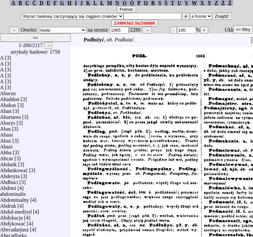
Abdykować (12, 222)
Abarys (7, 121)
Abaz (5, 139)
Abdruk (8, 204)
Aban (6, 109)
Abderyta (10, 174)
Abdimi (8, 186)
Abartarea (10, 115)
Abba (6, 151)
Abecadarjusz (14, 228)
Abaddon (9, 97)
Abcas (6, 157)
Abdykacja (11, 216)
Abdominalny (14, 198)
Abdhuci (9, 180)
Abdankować (14, 168)
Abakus (8, 103)
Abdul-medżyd (16, 210)
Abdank (8, 163)
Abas (5, 127)
